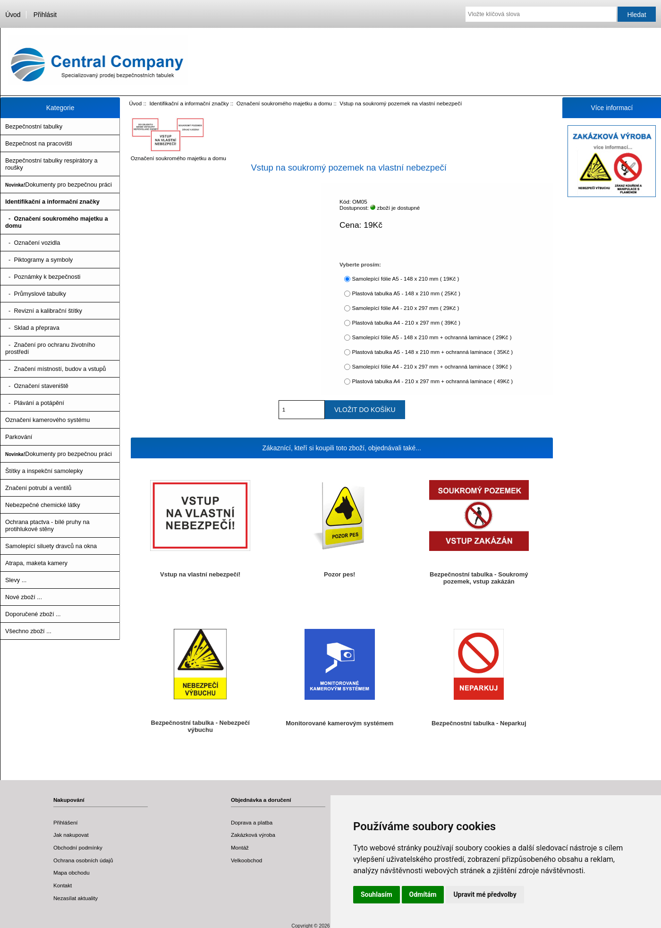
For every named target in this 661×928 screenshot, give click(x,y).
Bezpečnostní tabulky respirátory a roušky (51, 164)
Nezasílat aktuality (75, 898)
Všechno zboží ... (28, 631)
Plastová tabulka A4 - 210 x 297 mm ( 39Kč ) (406, 322)
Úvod (12, 14)
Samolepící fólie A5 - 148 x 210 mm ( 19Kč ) (405, 278)
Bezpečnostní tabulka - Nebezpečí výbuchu (200, 726)
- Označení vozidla (32, 242)
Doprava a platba (251, 822)
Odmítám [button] (423, 894)
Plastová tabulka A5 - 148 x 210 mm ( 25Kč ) (406, 293)
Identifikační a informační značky (189, 103)
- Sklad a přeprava (32, 327)
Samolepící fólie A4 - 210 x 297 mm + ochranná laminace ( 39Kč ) (431, 366)
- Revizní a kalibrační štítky (43, 310)
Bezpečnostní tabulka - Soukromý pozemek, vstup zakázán (479, 578)
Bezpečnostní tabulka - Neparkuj (479, 723)
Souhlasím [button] (376, 894)
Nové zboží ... (23, 597)
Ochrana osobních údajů (83, 860)
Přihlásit (45, 14)
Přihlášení (65, 822)
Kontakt (62, 885)
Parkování (18, 436)
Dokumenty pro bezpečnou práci (58, 184)
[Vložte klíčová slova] (541, 14)
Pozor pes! (339, 574)
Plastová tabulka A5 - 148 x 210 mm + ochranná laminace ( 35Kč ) (432, 352)
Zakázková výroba (253, 835)
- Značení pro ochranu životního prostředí (50, 348)
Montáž (240, 847)
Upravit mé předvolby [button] (484, 894)
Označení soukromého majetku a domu (284, 103)
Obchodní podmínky (77, 847)
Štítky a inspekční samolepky (44, 470)
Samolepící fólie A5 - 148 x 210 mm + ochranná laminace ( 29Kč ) (431, 337)
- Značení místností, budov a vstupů (55, 368)
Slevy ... (15, 580)
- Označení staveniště (36, 385)
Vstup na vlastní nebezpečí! (200, 574)
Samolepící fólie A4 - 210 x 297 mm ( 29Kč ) (405, 308)
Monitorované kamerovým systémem (339, 723)
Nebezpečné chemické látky (42, 504)
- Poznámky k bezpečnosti (42, 276)
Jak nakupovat (71, 835)
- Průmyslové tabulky (35, 293)
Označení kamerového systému (47, 419)
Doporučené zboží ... (33, 614)
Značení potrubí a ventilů (38, 487)
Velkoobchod (246, 860)
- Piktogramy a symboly (39, 259)
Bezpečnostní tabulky (33, 126)
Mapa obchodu (71, 872)
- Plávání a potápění (34, 402)
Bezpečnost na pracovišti (38, 143)
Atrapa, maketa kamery (36, 563)
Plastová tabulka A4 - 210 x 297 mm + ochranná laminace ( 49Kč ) (432, 381)
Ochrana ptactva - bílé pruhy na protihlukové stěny (47, 525)
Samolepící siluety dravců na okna (51, 546)
